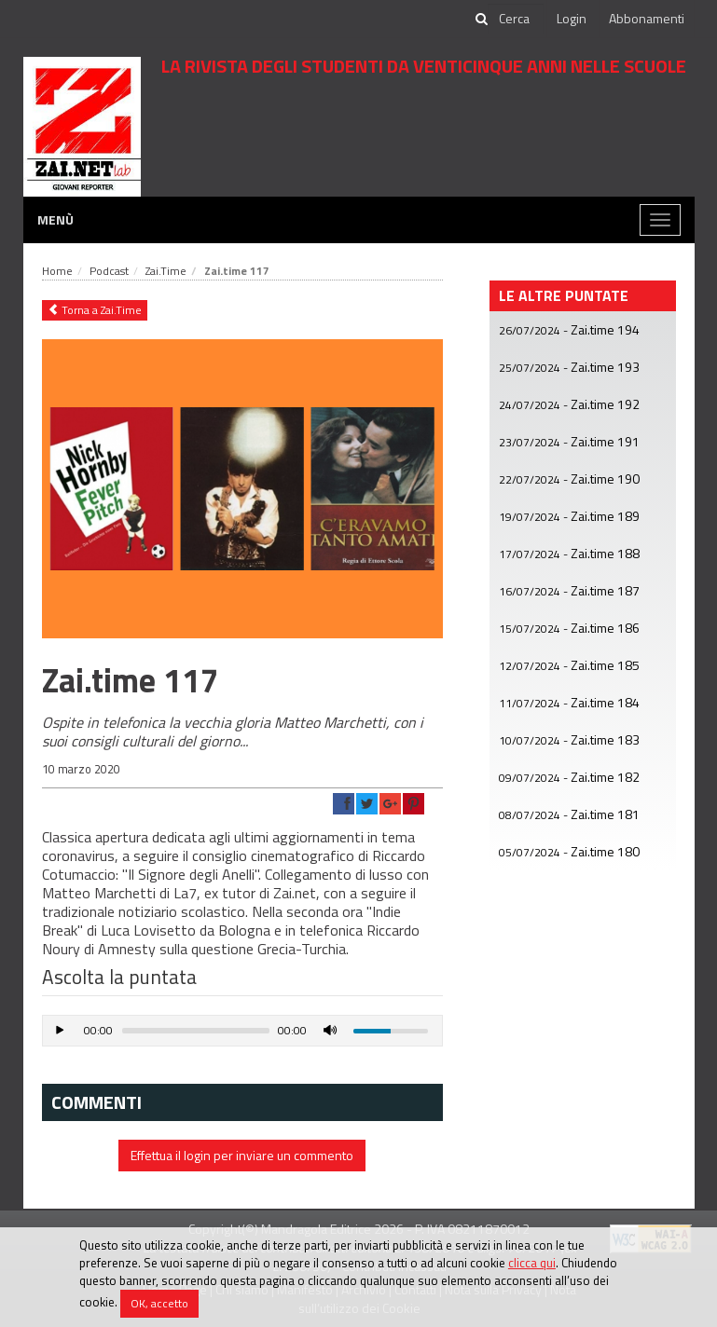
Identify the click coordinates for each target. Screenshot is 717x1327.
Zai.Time (165, 271)
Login (571, 18)
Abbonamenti (646, 18)
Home (57, 271)
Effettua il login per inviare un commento (242, 1155)
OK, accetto (159, 1303)
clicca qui (532, 1262)
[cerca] (516, 19)
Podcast (109, 271)
